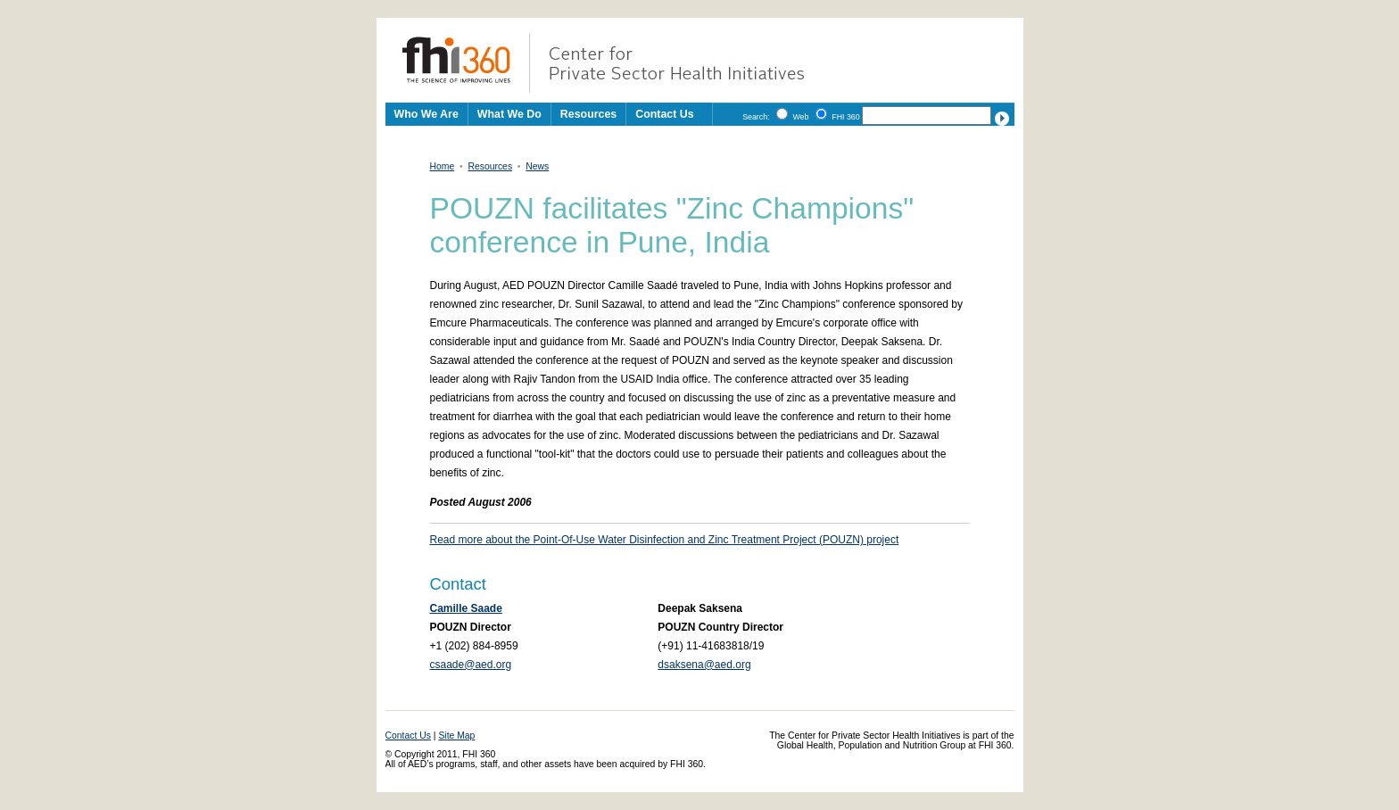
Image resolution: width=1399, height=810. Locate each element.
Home (442, 166)
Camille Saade (466, 608)
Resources (490, 166)
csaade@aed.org (471, 664)
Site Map (456, 735)
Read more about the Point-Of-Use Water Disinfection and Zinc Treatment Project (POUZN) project (664, 539)
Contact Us (664, 114)
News (537, 166)
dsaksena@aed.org (704, 664)
